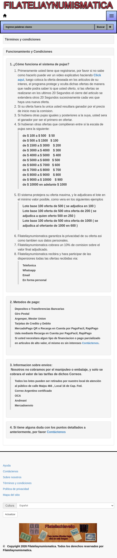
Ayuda (7, 465)
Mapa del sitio (11, 494)
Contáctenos (90, 343)
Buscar (101, 27)
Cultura (9, 505)
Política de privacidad (16, 489)
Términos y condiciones (17, 483)
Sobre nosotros (12, 477)
